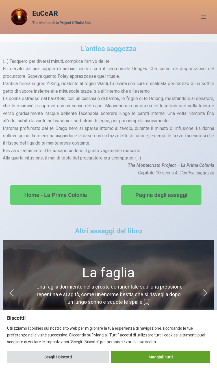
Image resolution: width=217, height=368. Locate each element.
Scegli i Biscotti (58, 357)
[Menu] (203, 16)
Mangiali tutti (161, 357)
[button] (11, 292)
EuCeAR (45, 13)
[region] (108, 339)
